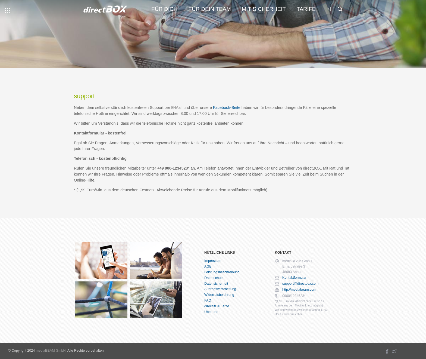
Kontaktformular (294, 278)
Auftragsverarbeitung (220, 289)
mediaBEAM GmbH (51, 350)
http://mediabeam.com (299, 290)
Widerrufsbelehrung (219, 295)
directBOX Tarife (216, 306)
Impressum (212, 261)
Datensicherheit (216, 284)
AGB (208, 266)
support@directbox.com (300, 284)
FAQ (207, 300)
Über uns (211, 312)
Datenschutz (213, 278)
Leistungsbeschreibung (222, 272)
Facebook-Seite (226, 107)
